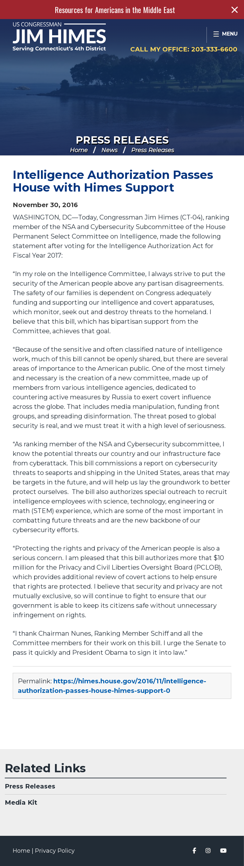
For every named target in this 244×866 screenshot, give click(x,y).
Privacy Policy (55, 850)
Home (79, 150)
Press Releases (122, 140)
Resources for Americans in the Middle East (115, 9)
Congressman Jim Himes (71, 36)
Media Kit (21, 802)
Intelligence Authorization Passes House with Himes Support (113, 181)
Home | (24, 850)
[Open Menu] (225, 35)
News (109, 150)
